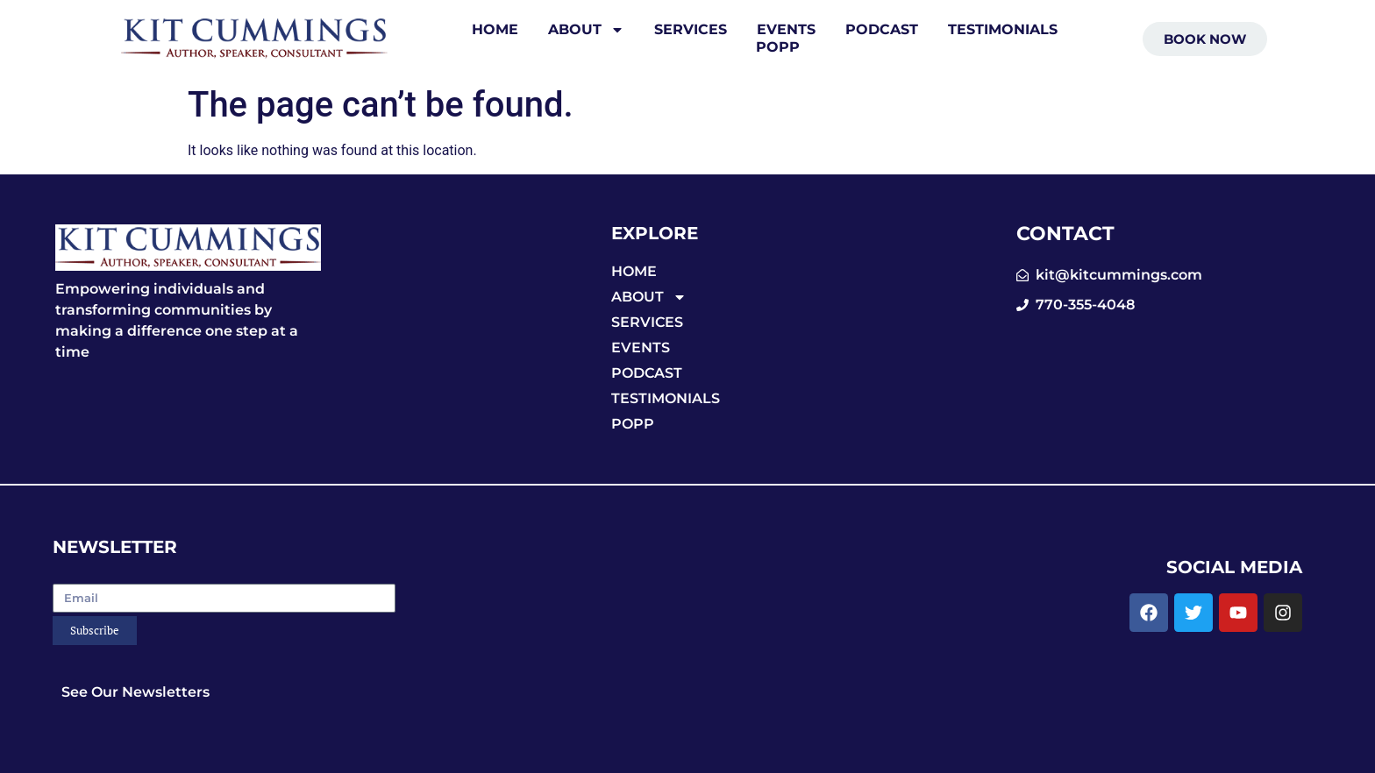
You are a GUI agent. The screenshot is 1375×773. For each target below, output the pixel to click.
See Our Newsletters (135, 692)
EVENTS (786, 29)
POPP (778, 47)
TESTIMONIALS (1003, 29)
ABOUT (586, 30)
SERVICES (690, 29)
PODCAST (881, 29)
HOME (495, 29)
